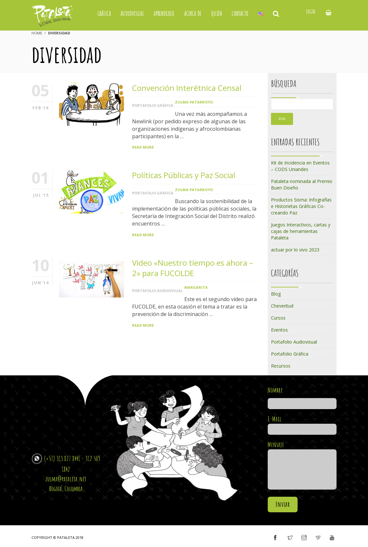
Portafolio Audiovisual (157, 290)
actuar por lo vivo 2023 (295, 250)
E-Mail (302, 424)
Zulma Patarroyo (194, 102)
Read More (143, 147)
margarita (196, 287)
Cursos (278, 318)
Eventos (279, 330)
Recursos (280, 366)
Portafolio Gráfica (152, 105)
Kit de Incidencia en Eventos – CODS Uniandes (300, 166)
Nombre (302, 397)
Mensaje (302, 465)
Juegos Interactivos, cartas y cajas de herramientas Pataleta (300, 231)
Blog (276, 294)
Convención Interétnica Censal (186, 87)
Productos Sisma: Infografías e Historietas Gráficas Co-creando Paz (301, 206)
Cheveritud (282, 306)
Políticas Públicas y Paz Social (183, 175)
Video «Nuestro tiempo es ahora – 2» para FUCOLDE (192, 267)
